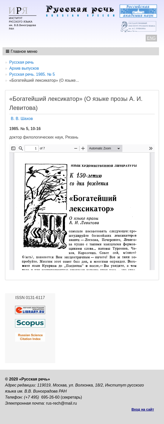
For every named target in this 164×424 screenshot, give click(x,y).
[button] (22, 51)
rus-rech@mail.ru (61, 403)
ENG (151, 38)
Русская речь (21, 62)
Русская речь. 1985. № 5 (32, 74)
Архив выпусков (24, 68)
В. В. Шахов (22, 118)
